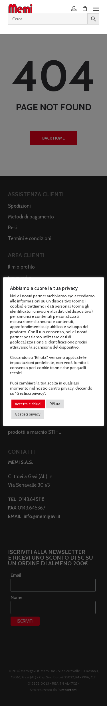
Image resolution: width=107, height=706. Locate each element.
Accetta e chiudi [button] (28, 404)
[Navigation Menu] (96, 8)
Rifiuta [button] (55, 404)
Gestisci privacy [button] (28, 414)
